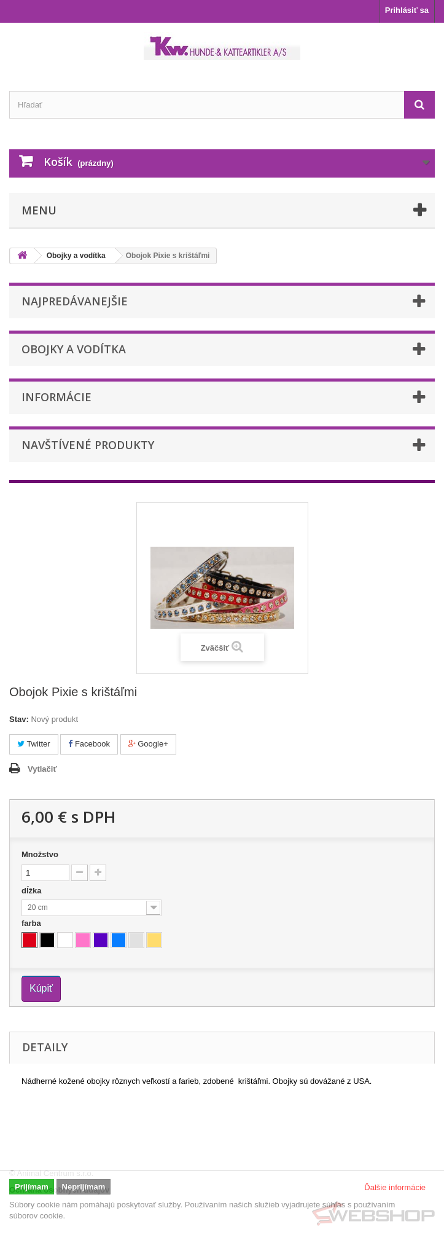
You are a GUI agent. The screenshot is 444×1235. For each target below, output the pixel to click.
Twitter (33, 743)
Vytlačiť (42, 769)
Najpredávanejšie (74, 301)
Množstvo (39, 854)
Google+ (148, 743)
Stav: (19, 719)
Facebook (89, 743)
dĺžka (32, 890)
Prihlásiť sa (407, 10)
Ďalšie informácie (395, 1187)
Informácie (56, 397)
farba (32, 923)
